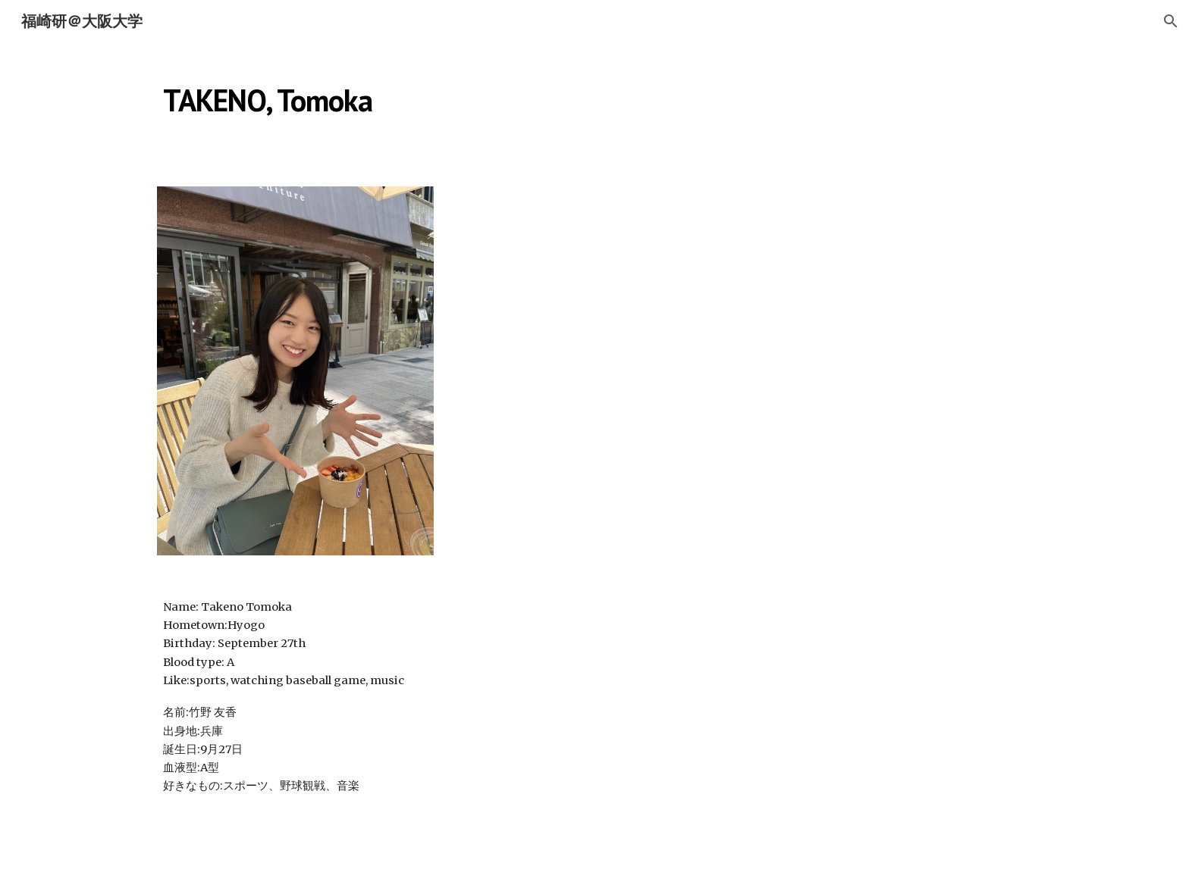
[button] (1171, 21)
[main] (445, 95)
